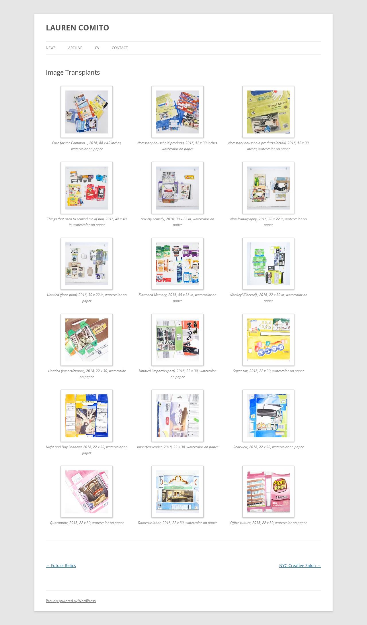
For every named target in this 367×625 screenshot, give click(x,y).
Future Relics (61, 565)
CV (97, 47)
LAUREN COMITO (77, 27)
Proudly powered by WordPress (71, 600)
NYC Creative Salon (300, 565)
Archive (75, 47)
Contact (120, 47)
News (51, 47)
